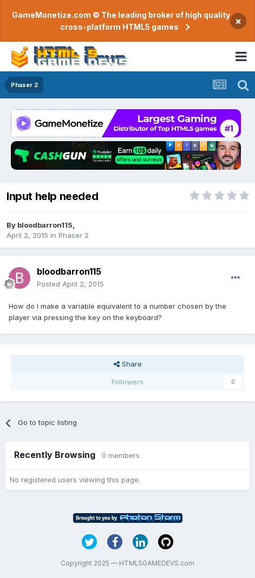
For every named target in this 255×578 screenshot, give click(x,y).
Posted (70, 284)
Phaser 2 (73, 235)
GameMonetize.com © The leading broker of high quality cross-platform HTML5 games (121, 20)
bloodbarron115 (45, 225)
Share (128, 364)
